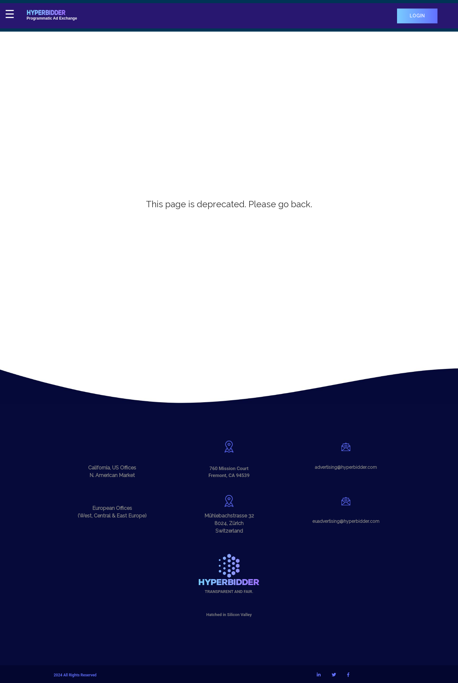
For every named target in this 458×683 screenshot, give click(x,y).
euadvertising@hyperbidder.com (345, 521)
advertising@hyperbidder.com (346, 467)
